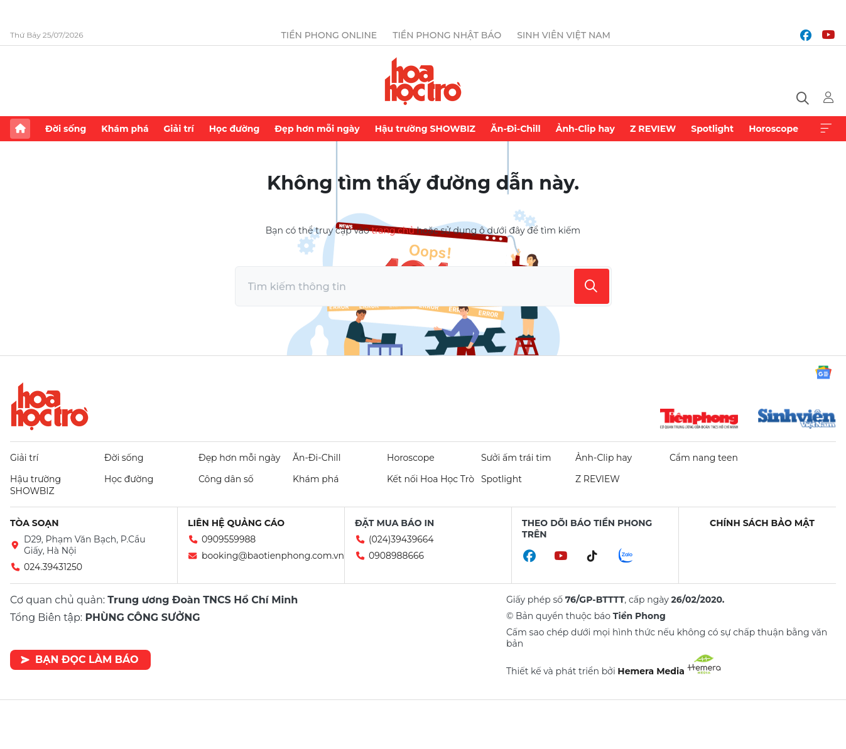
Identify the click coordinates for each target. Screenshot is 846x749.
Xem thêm (826, 129)
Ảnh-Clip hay (585, 128)
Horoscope (773, 128)
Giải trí (179, 128)
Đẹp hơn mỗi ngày (316, 128)
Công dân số (226, 479)
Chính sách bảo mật (762, 523)
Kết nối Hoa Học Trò (430, 479)
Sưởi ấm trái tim (516, 457)
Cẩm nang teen (704, 457)
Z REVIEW (653, 128)
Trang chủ (20, 129)
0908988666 (396, 555)
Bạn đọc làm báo (79, 659)
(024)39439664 (401, 539)
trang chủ (392, 230)
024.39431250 (53, 567)
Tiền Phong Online (329, 35)
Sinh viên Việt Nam (563, 35)
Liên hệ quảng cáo (236, 523)
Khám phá (124, 128)
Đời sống (65, 128)
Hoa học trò (49, 406)
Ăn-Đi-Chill (516, 128)
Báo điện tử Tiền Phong (423, 81)
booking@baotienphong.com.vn (273, 555)
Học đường (234, 128)
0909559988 (229, 539)
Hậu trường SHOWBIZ (425, 128)
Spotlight (712, 128)
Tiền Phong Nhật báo (447, 35)
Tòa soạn (34, 523)
